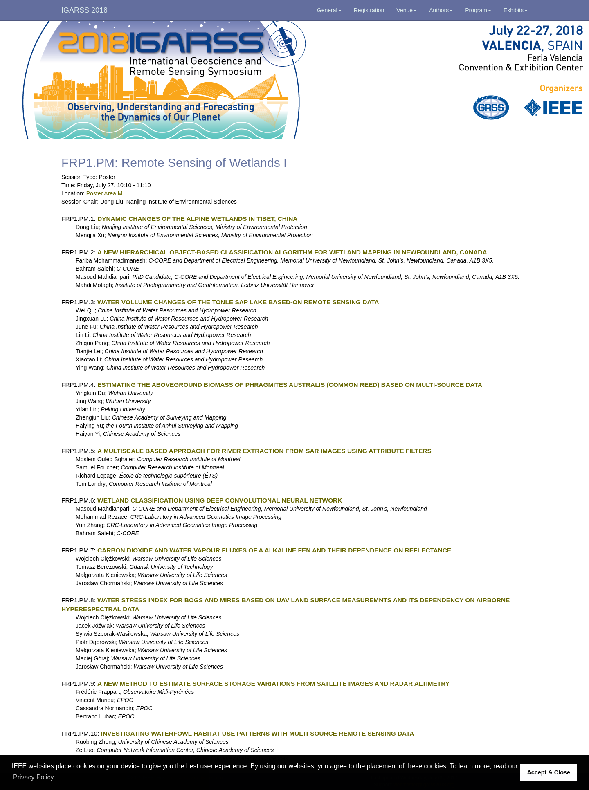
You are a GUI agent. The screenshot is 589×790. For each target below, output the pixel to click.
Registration (369, 10)
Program (478, 10)
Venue (406, 10)
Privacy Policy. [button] (34, 777)
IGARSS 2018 (84, 10)
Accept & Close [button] (548, 772)
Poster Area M (104, 193)
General (329, 10)
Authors (441, 10)
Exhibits (516, 10)
